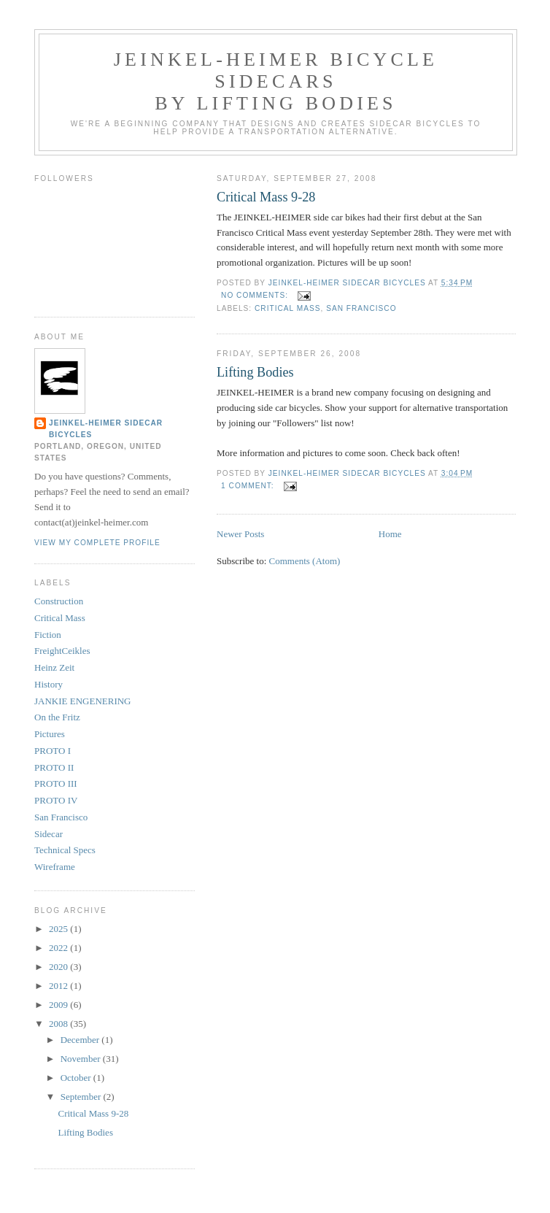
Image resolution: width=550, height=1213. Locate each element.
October (77, 1077)
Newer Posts (240, 533)
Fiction (47, 634)
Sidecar (48, 833)
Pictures (49, 733)
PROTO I (52, 750)
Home (390, 533)
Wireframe (54, 866)
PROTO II (54, 767)
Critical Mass (287, 308)
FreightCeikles (62, 650)
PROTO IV (55, 800)
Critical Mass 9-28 (266, 197)
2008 (59, 1023)
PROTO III (55, 783)
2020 (59, 966)
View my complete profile (97, 543)
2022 (59, 947)
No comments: (256, 295)
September (82, 1096)
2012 (59, 985)
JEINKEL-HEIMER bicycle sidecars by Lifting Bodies (276, 81)
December (81, 1039)
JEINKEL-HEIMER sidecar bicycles (106, 429)
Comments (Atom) (305, 560)
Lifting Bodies (255, 372)
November (82, 1058)
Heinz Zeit (54, 667)
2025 (59, 928)
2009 (59, 1004)
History (48, 684)
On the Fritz (57, 717)
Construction (58, 601)
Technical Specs (65, 849)
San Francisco (361, 308)
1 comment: (248, 486)
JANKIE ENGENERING (82, 701)
